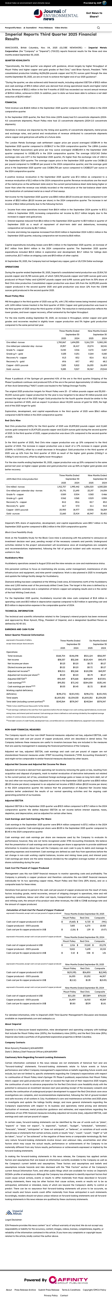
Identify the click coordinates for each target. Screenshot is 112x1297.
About (9, 1290)
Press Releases (46, 28)
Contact (64, 1295)
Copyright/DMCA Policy (94, 1290)
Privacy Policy (51, 1295)
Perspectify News (13, 28)
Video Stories (61, 28)
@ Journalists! (30, 28)
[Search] (98, 28)
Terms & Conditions (71, 1290)
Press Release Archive (25, 1290)
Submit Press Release (48, 1290)
